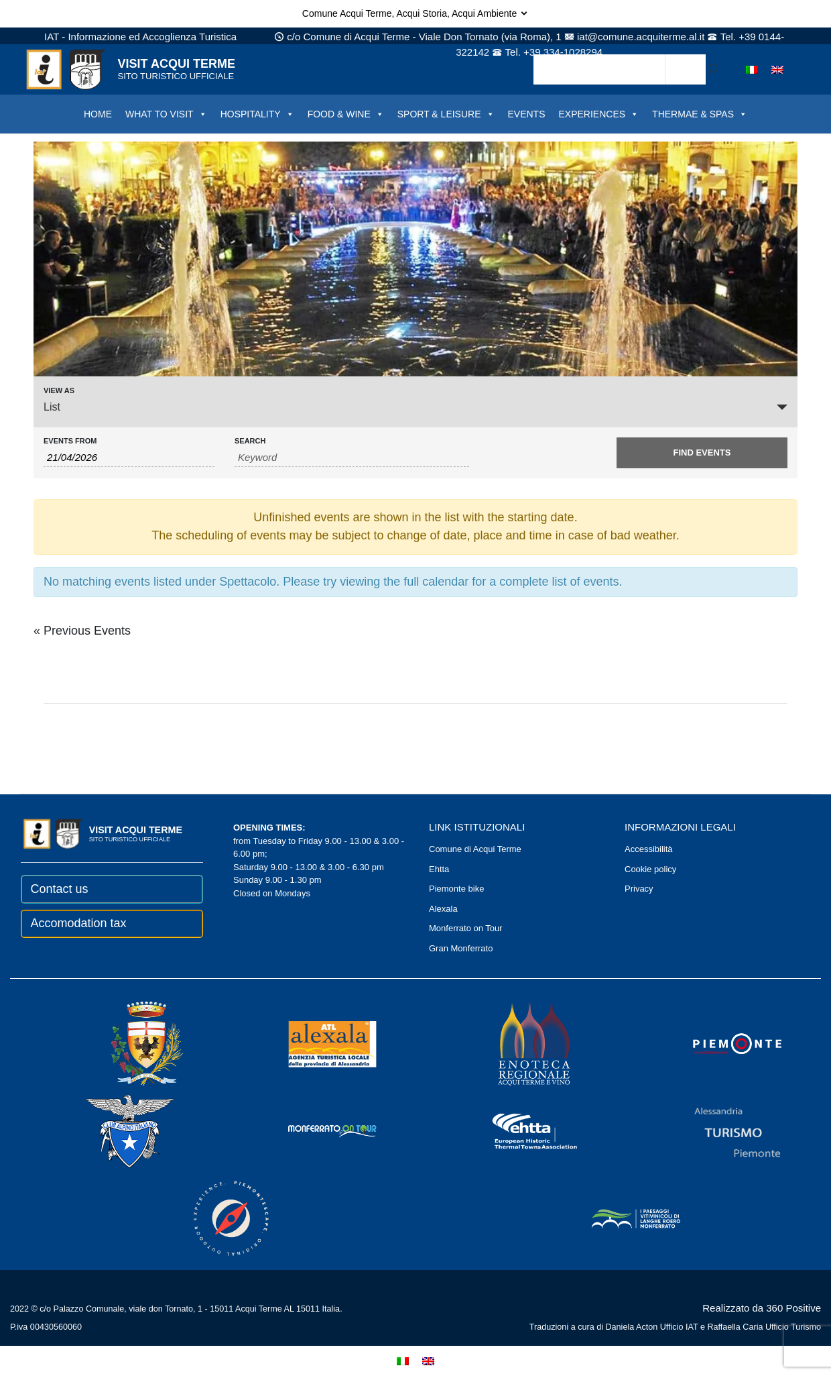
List (52, 407)
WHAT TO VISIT (166, 114)
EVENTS (527, 114)
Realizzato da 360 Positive (761, 1308)
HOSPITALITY (257, 114)
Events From (70, 441)
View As (59, 390)
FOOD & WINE (346, 114)
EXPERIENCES (599, 114)
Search (250, 441)
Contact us (59, 889)
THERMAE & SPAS (699, 114)
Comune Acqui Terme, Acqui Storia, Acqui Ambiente (415, 13)
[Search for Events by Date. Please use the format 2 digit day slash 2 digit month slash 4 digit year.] (129, 457)
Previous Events (82, 630)
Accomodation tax (79, 923)
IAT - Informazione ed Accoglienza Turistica (140, 36)
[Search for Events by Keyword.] (352, 457)
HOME (98, 114)
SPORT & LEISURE (446, 114)
